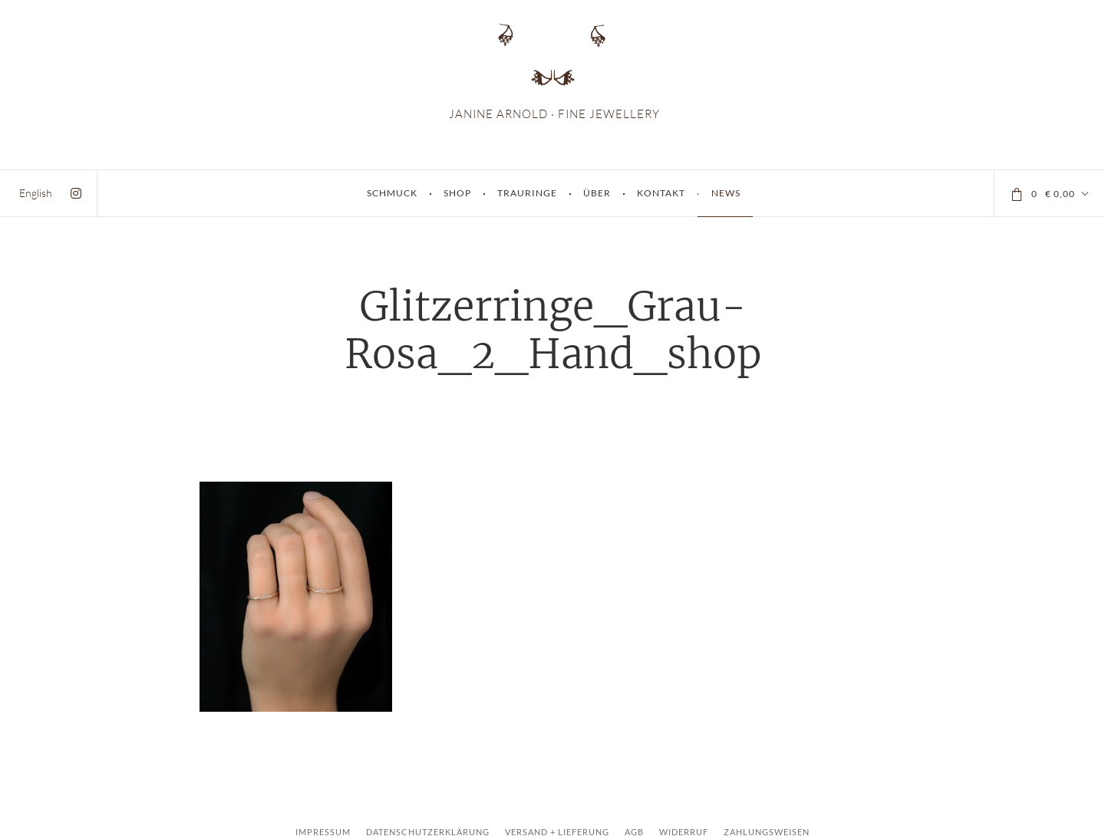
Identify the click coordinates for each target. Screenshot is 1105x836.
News (726, 193)
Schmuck (392, 193)
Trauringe (527, 193)
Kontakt (661, 193)
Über (597, 193)
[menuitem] (36, 193)
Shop (457, 193)
